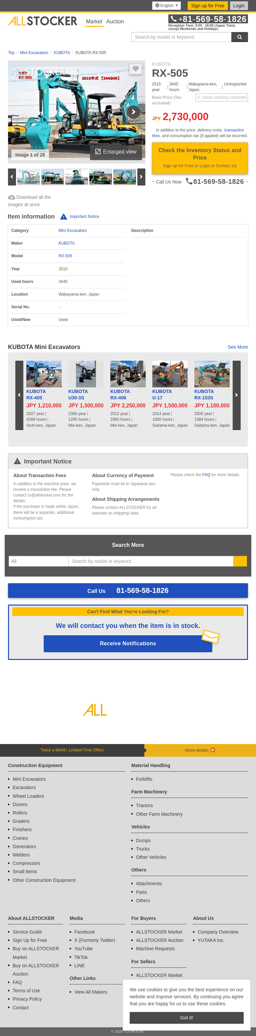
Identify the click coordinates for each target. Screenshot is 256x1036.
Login (239, 5)
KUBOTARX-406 (120, 395)
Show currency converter (222, 97)
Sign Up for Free (30, 940)
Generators (24, 846)
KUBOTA (67, 243)
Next (133, 112)
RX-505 (65, 256)
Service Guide (27, 932)
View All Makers (90, 992)
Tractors (144, 805)
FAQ (206, 474)
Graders (21, 821)
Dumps (143, 840)
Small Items (25, 871)
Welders (21, 854)
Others (143, 900)
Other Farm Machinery (159, 814)
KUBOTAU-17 (162, 395)
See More (238, 347)
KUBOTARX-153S (204, 395)
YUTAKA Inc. (211, 940)
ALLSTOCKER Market (159, 932)
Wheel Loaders (28, 796)
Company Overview (218, 932)
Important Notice (84, 216)
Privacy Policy (27, 999)
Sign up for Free (207, 5)
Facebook (84, 932)
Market (94, 21)
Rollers (20, 812)
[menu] (166, 5)
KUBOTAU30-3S (78, 395)
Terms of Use (26, 990)
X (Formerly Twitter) (94, 940)
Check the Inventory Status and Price (200, 158)
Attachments (149, 883)
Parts (141, 892)
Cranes (20, 838)
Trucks (143, 848)
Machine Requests (155, 948)
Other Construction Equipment (44, 880)
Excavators (24, 787)
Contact (21, 1007)
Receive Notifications (128, 643)
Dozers (20, 804)
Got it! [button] (186, 1017)
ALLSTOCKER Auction (159, 940)
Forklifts (144, 779)
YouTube (83, 948)
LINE (79, 965)
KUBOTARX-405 (36, 395)
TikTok (81, 957)
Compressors (26, 863)
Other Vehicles (151, 857)
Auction (115, 21)
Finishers (22, 829)
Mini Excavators (73, 230)
